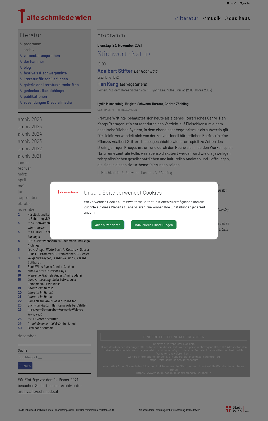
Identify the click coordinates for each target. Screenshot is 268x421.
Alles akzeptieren (108, 225)
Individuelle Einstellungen (153, 225)
